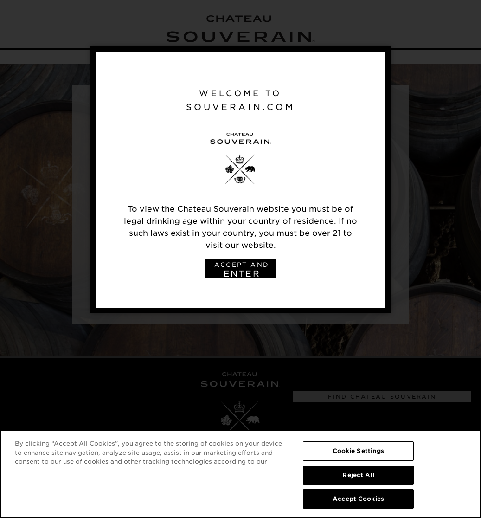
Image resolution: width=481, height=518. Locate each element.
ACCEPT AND (241, 269)
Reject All (358, 475)
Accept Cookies (358, 499)
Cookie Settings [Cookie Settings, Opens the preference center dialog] (359, 451)
